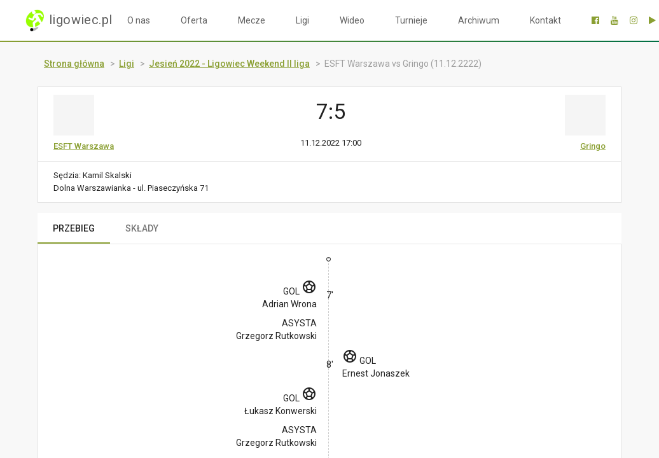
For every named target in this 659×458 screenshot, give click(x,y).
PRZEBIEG (74, 228)
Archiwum (478, 20)
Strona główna (74, 64)
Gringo (593, 146)
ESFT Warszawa (83, 146)
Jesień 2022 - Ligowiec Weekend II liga (229, 64)
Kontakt (545, 20)
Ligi (302, 20)
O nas (138, 20)
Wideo (352, 20)
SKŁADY (142, 228)
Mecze (251, 20)
